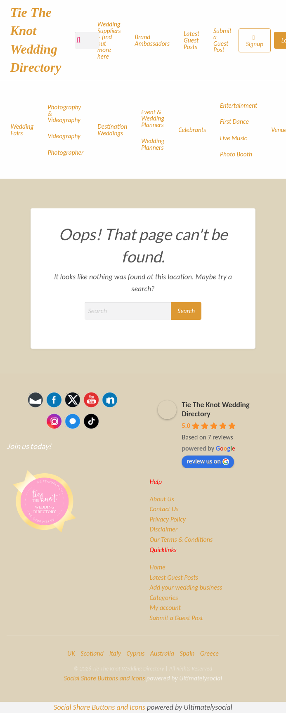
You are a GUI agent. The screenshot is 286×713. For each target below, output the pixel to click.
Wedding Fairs (22, 130)
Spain (187, 653)
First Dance (234, 121)
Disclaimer (163, 529)
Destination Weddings (112, 130)
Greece (209, 653)
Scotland (92, 653)
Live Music (233, 138)
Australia (162, 653)
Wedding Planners (152, 144)
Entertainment (238, 105)
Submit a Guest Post (222, 40)
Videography (64, 136)
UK (71, 653)
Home (157, 567)
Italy (115, 653)
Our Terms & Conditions (181, 539)
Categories (163, 598)
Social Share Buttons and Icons (104, 678)
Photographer (66, 152)
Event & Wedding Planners (152, 118)
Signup (254, 44)
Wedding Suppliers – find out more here (109, 40)
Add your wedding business (185, 587)
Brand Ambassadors (152, 40)
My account (165, 607)
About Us (161, 499)
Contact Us (163, 509)
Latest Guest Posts (191, 40)
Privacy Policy (167, 519)
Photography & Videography (64, 113)
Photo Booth (236, 154)
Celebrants (192, 130)
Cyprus (135, 653)
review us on (208, 461)
